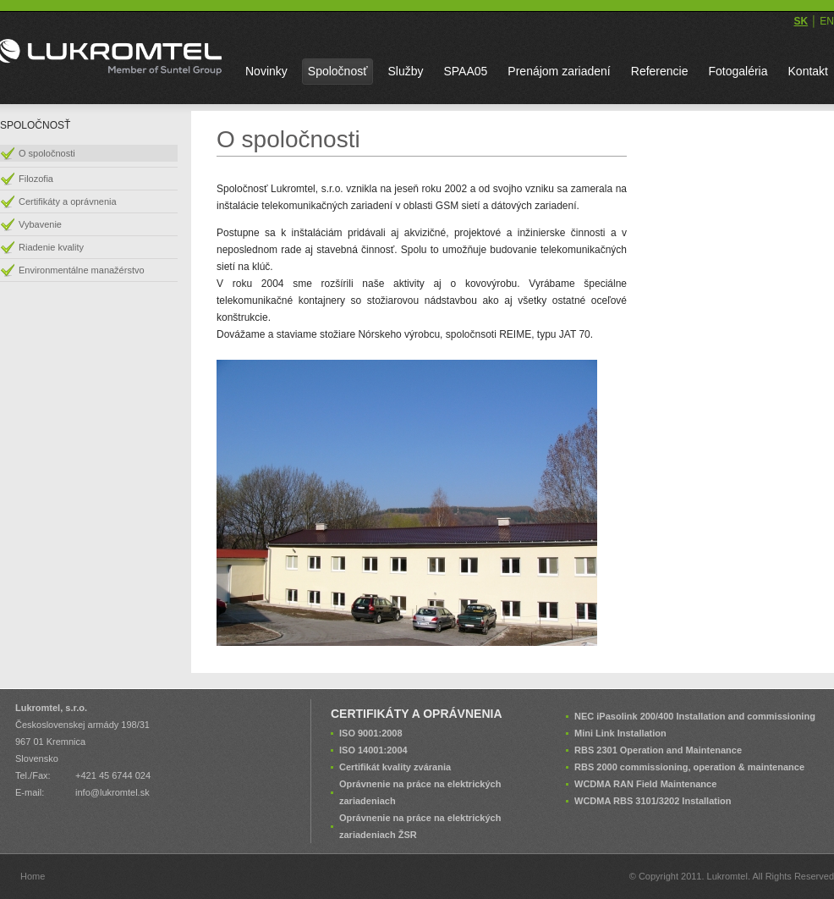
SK (800, 21)
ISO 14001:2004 (373, 750)
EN (827, 21)
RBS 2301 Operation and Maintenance (658, 750)
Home (32, 876)
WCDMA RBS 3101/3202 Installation (652, 801)
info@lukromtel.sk (112, 792)
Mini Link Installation (620, 733)
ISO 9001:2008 (371, 733)
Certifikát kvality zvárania (395, 767)
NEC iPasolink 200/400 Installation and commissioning (694, 716)
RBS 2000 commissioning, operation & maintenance (689, 767)
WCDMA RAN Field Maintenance (645, 784)
